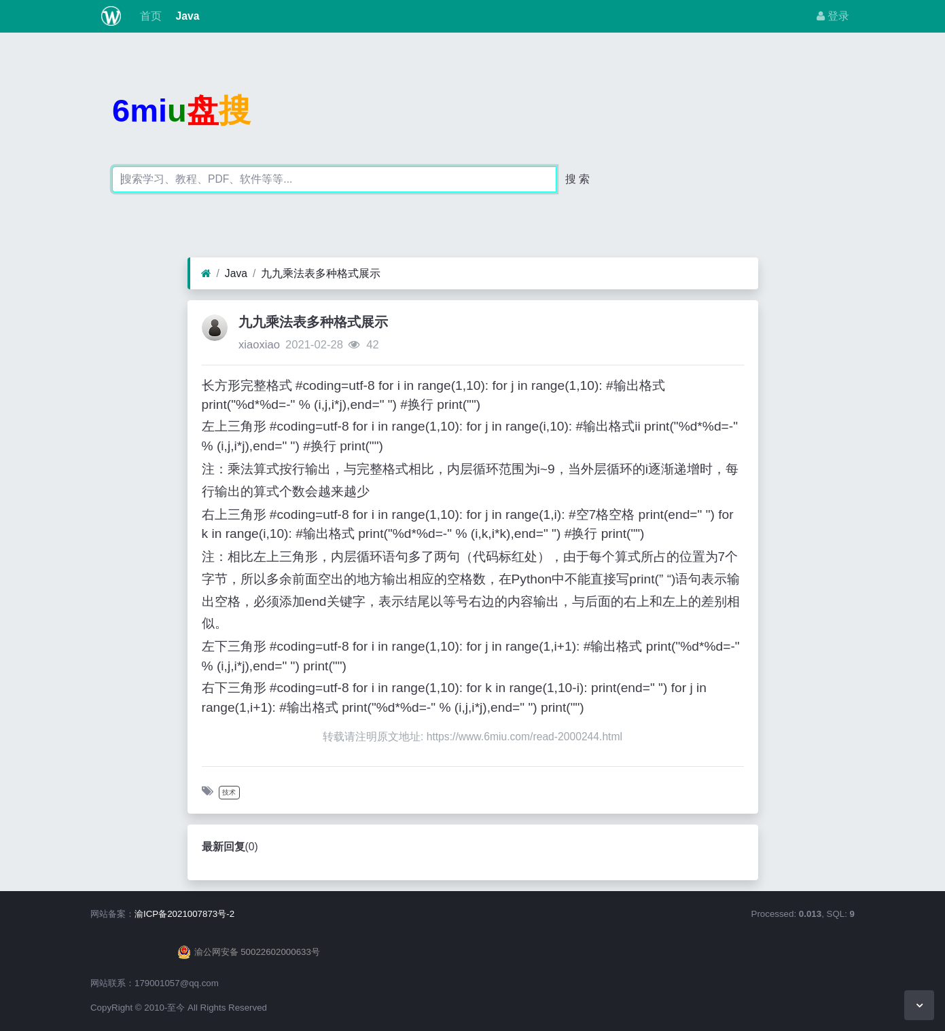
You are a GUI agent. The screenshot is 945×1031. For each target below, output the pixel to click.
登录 (833, 16)
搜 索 (577, 179)
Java (186, 16)
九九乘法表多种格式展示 (320, 273)
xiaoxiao (259, 344)
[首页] (206, 274)
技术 (229, 792)
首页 (149, 16)
